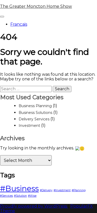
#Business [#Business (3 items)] (19, 188)
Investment (29, 125)
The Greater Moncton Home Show (36, 6)
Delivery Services (34, 119)
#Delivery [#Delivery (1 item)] (46, 189)
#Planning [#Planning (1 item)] (79, 189)
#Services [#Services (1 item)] (6, 195)
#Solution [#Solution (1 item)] (20, 195)
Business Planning (35, 106)
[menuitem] (53, 24)
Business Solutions (35, 112)
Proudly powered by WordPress (34, 205)
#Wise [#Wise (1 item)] (32, 195)
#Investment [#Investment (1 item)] (62, 189)
